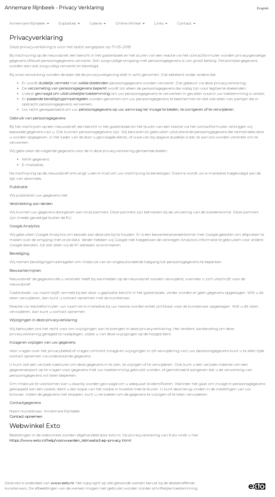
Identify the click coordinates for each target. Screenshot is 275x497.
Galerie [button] (97, 23)
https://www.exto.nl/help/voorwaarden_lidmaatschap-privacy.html (70, 440)
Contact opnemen (25, 416)
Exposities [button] (69, 23)
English (263, 8)
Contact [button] (186, 23)
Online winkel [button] (130, 23)
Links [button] (161, 23)
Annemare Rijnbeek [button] (29, 23)
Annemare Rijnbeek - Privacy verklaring (54, 8)
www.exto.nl (62, 483)
